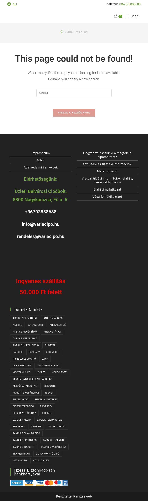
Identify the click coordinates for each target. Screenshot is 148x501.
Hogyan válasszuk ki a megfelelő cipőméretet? (107, 155)
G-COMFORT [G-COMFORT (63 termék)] (53, 352)
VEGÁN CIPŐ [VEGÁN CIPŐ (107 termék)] (20, 460)
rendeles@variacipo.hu (40, 236)
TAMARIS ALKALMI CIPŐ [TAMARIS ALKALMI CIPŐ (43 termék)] (26, 433)
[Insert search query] (74, 93)
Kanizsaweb (82, 496)
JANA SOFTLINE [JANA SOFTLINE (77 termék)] (22, 365)
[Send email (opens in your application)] (15, 4)
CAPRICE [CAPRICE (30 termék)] (18, 352)
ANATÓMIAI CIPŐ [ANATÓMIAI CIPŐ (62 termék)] (53, 318)
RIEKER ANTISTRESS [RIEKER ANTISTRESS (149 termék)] (46, 399)
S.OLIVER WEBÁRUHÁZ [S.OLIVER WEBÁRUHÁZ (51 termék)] (49, 420)
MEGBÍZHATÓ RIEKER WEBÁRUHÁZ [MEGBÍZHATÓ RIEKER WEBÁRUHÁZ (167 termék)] (32, 379)
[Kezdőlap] (61, 32)
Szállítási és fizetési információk (107, 164)
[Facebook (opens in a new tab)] (9, 4)
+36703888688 (40, 212)
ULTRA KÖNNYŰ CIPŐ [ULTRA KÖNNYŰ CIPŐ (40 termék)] (47, 453)
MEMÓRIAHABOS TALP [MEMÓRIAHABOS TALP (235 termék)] (25, 386)
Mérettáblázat (107, 171)
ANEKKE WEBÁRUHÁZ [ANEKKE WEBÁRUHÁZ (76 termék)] (25, 338)
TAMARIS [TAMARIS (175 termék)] (36, 426)
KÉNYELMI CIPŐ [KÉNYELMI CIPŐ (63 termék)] (21, 372)
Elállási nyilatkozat (107, 189)
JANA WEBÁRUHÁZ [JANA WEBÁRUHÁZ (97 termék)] (47, 365)
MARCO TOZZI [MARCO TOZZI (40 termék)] (59, 372)
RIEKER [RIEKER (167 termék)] (49, 392)
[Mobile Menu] (131, 16)
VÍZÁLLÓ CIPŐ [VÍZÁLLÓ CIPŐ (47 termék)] (41, 460)
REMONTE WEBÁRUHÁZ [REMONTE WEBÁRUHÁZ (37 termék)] (26, 392)
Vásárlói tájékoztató (107, 197)
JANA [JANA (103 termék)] (45, 358)
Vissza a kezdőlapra (74, 112)
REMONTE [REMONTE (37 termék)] (50, 386)
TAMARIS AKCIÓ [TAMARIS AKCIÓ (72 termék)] (56, 426)
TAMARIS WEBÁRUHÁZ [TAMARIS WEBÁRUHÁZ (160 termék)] (53, 447)
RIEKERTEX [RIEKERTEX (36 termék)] (46, 406)
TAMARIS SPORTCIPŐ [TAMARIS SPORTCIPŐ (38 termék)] (25, 440)
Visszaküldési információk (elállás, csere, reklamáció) (107, 180)
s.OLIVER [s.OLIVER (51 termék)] (47, 413)
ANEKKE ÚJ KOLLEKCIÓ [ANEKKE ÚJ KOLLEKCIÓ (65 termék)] (26, 345)
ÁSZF (41, 160)
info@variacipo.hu (41, 224)
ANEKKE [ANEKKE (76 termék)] (17, 325)
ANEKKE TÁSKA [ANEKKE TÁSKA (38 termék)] (52, 331)
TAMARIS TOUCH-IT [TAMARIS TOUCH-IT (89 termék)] (23, 447)
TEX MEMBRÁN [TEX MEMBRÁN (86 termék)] (21, 453)
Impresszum (41, 153)
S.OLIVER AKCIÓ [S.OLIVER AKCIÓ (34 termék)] (22, 420)
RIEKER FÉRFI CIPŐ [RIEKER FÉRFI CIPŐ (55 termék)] (23, 406)
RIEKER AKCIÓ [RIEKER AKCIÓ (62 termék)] (21, 399)
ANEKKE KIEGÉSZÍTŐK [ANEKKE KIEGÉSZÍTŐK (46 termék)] (25, 331)
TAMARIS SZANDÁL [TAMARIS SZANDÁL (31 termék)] (54, 440)
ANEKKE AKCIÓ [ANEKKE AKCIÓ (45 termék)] (58, 325)
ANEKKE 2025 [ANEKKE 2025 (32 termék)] (35, 325)
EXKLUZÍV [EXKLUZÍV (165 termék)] (34, 352)
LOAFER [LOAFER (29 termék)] (41, 372)
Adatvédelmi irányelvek (41, 167)
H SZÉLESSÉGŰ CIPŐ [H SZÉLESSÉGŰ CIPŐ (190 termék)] (24, 358)
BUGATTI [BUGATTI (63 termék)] (50, 345)
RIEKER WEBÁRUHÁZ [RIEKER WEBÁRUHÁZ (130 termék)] (24, 413)
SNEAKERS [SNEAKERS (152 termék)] (19, 426)
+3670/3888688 (130, 4)
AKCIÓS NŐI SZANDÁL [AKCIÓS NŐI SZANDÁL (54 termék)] (25, 318)
